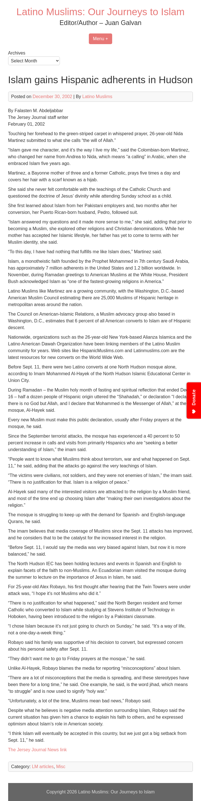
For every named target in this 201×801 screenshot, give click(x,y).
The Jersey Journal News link (37, 749)
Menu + (100, 38)
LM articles (42, 766)
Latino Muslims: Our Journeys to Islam (100, 11)
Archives (16, 53)
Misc (61, 766)
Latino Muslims (97, 96)
